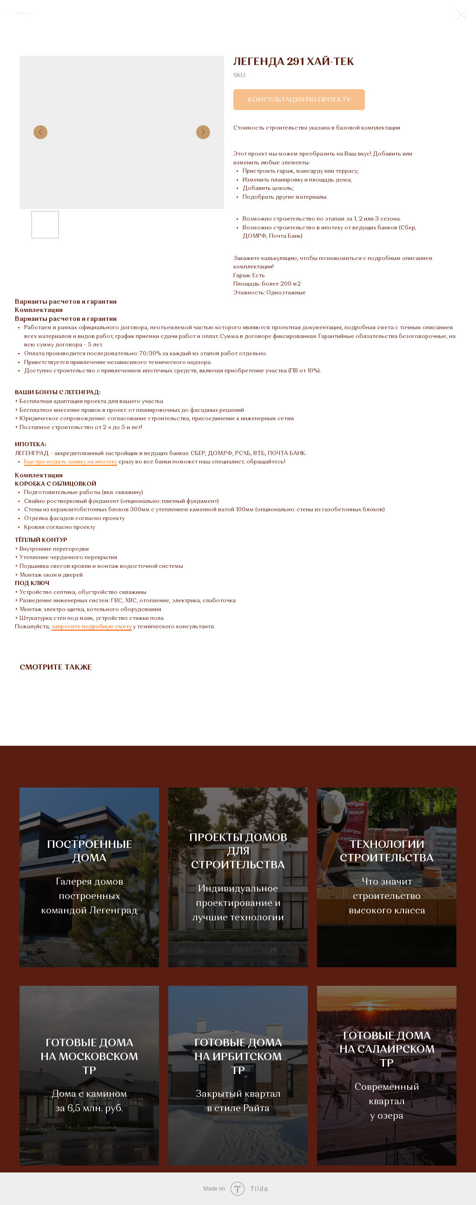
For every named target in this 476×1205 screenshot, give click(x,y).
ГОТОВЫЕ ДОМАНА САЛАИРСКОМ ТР (387, 1050)
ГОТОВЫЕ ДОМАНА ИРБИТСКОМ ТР (238, 1057)
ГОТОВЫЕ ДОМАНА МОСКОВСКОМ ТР (89, 1057)
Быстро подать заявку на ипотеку (70, 462)
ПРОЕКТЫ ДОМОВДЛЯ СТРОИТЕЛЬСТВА (238, 852)
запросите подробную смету (92, 627)
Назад (24, 13)
